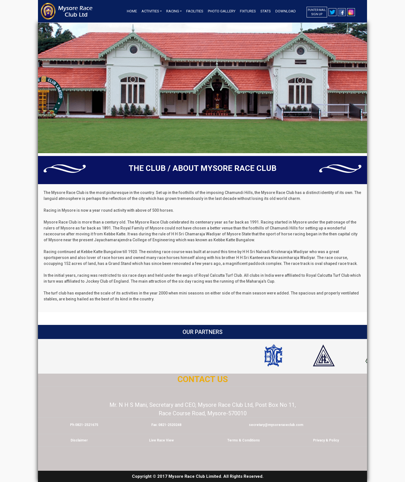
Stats (265, 11)
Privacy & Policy (326, 440)
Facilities (194, 11)
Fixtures (248, 11)
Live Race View (161, 440)
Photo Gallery (221, 11)
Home (132, 11)
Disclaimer (79, 440)
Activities (150, 11)
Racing (172, 11)
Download (285, 11)
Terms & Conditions (243, 440)
